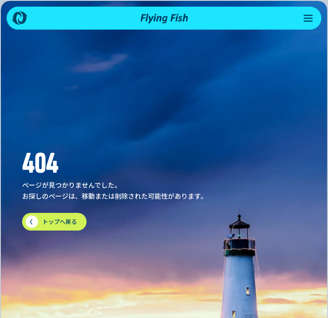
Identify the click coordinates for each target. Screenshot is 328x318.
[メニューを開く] (308, 18)
